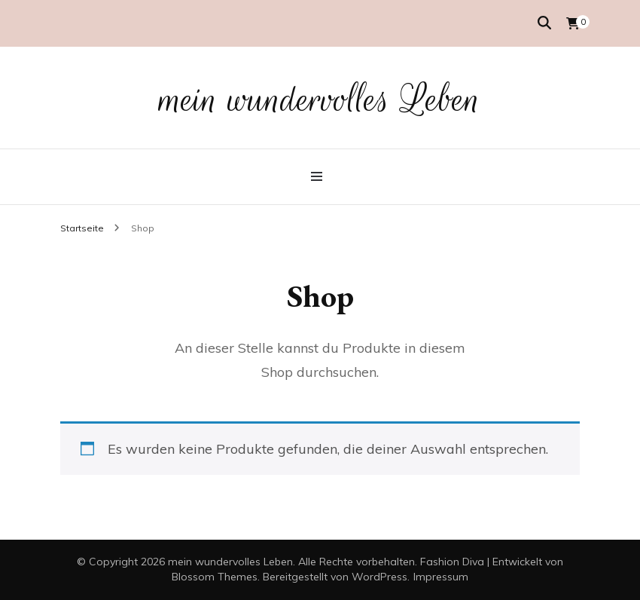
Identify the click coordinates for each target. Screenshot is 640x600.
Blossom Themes (215, 576)
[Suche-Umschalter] (544, 23)
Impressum (440, 576)
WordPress (379, 576)
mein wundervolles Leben (320, 99)
